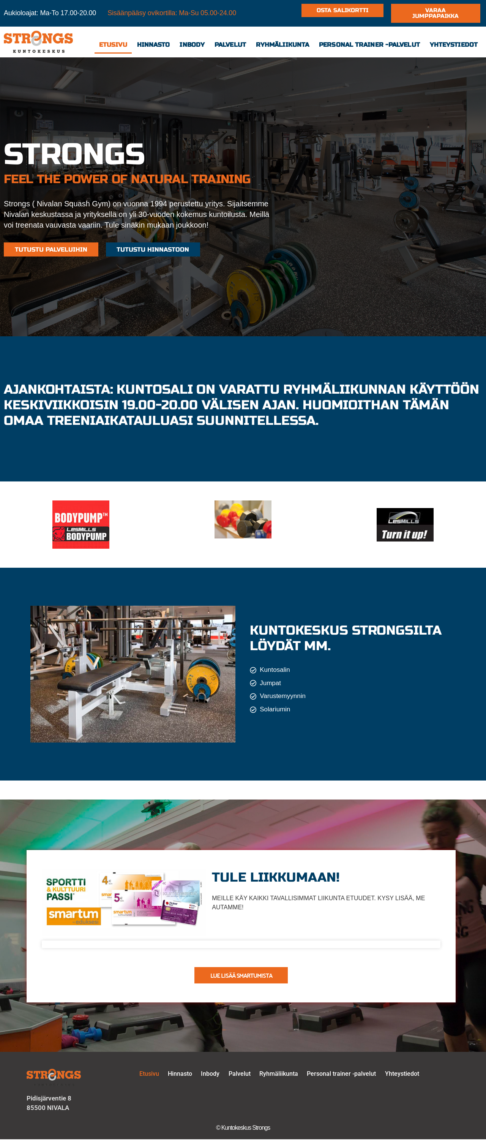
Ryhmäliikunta (282, 44)
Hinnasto (153, 44)
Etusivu (113, 44)
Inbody (192, 44)
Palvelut (230, 44)
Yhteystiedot (454, 44)
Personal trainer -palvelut (369, 44)
